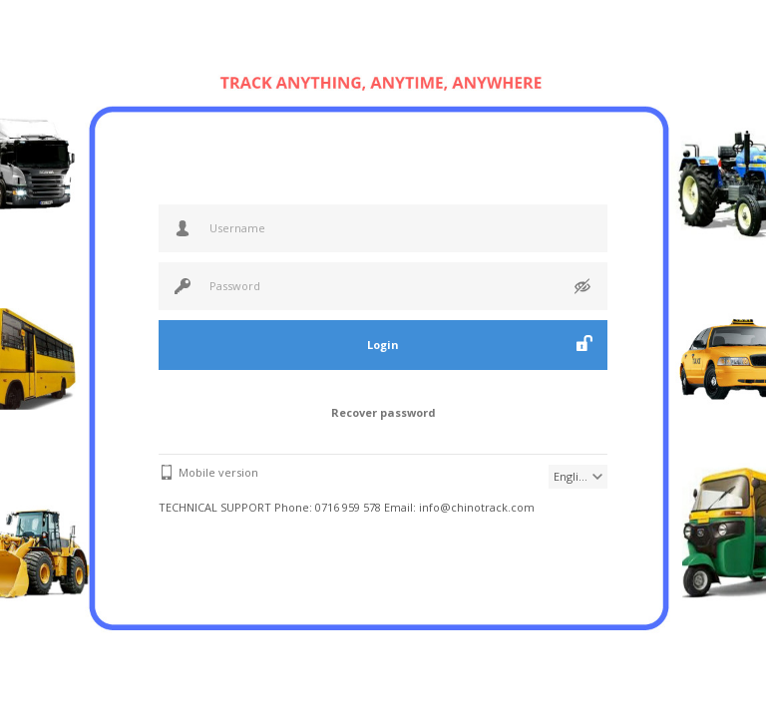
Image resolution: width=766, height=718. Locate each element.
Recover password (383, 412)
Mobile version (218, 472)
